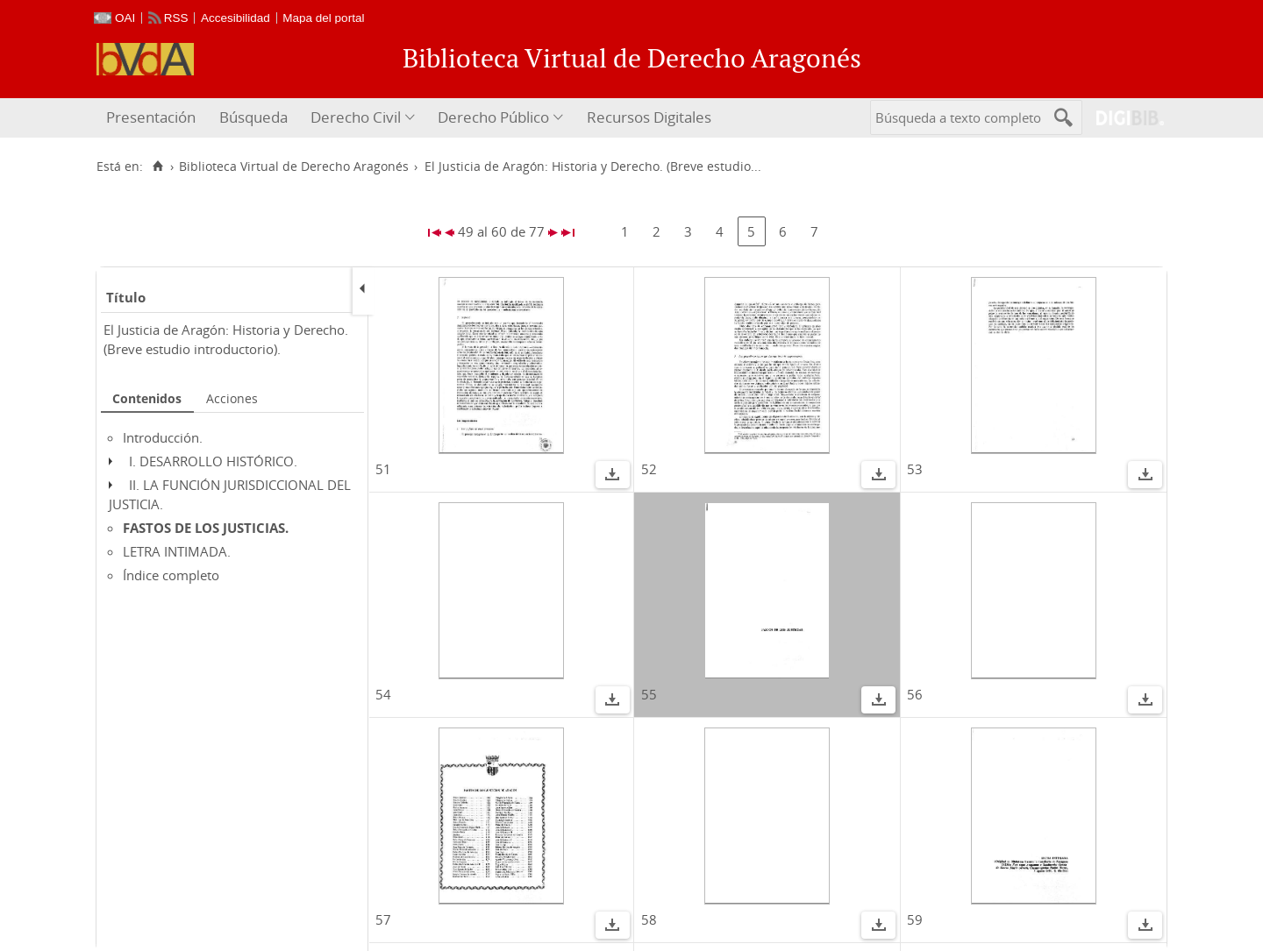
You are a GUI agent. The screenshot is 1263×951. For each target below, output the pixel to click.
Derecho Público (493, 117)
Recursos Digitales (649, 117)
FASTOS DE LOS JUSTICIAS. (206, 527)
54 (383, 694)
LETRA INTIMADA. (177, 551)
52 (649, 469)
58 (649, 919)
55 (649, 694)
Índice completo (171, 575)
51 (383, 469)
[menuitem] (153, 118)
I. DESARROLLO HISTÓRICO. (213, 461)
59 (915, 919)
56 (915, 694)
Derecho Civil (355, 117)
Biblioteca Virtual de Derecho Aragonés (294, 166)
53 (915, 469)
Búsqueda (253, 117)
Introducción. (163, 437)
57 (383, 919)
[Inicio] (157, 166)
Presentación (151, 117)
